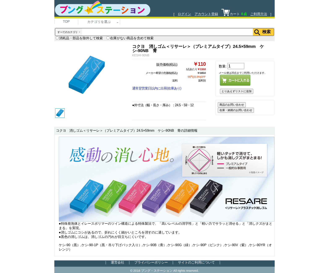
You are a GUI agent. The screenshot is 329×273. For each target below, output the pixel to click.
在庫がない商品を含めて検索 (130, 38)
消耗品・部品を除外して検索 (79, 38)
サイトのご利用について (196, 262)
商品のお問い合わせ (231, 104)
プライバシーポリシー (151, 262)
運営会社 (117, 262)
